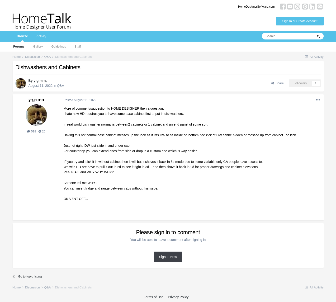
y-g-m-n (39, 81)
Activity (41, 36)
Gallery (38, 46)
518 (31, 131)
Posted (80, 100)
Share (277, 83)
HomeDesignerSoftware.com (256, 6)
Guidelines (58, 46)
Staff (78, 46)
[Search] (287, 36)
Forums (19, 46)
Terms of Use (153, 297)
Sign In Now (168, 257)
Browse (22, 38)
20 (41, 131)
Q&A (60, 86)
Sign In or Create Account (299, 21)
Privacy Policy (178, 297)
